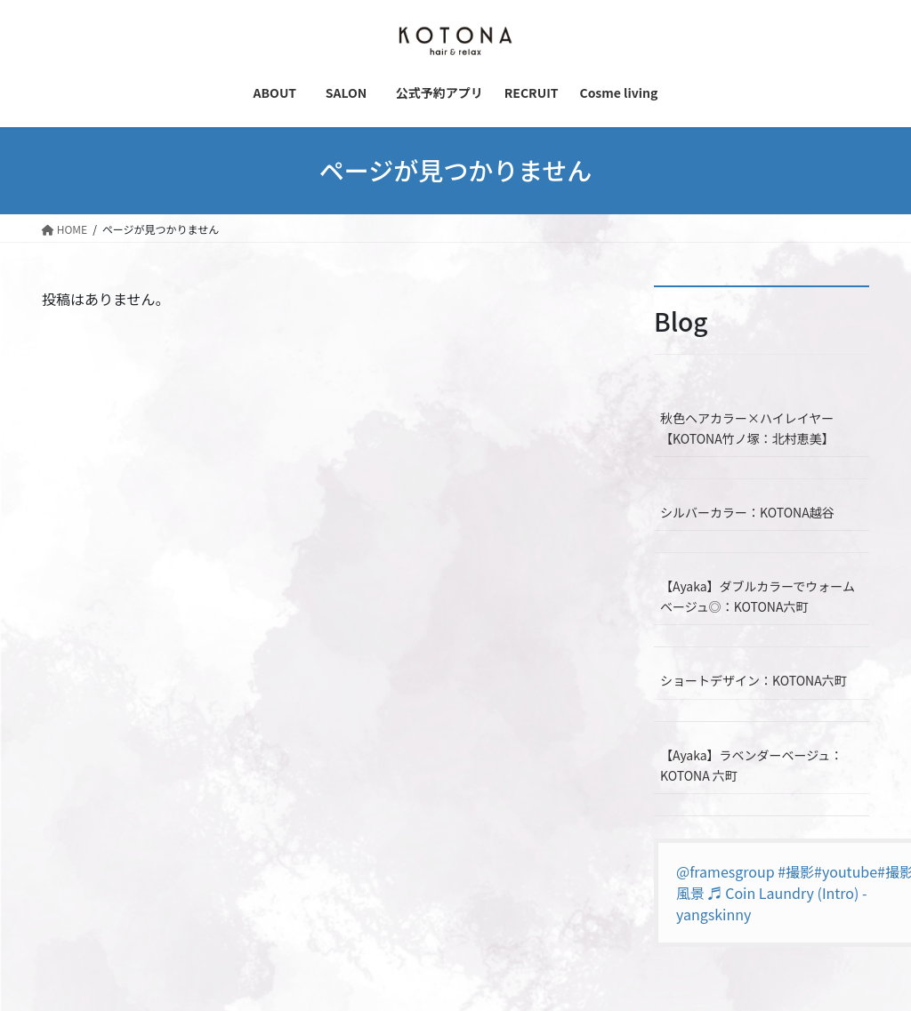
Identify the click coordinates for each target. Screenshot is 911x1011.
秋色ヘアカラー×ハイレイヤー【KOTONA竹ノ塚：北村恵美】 (747, 428)
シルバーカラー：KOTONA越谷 (747, 512)
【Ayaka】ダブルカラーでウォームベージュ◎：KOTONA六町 (757, 596)
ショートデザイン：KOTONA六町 (753, 680)
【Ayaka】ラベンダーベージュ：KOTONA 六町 (751, 765)
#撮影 (796, 871)
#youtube (845, 871)
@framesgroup (725, 871)
